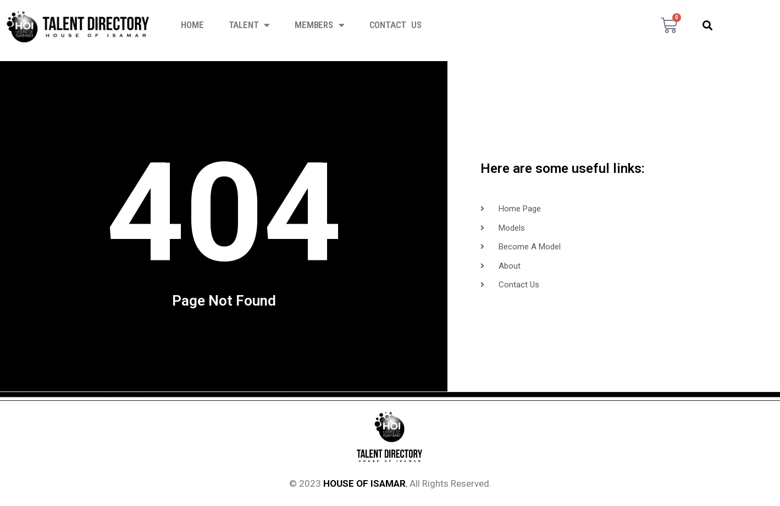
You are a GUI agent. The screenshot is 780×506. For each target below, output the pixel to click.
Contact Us (395, 24)
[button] (708, 25)
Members (319, 25)
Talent (249, 25)
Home (192, 24)
